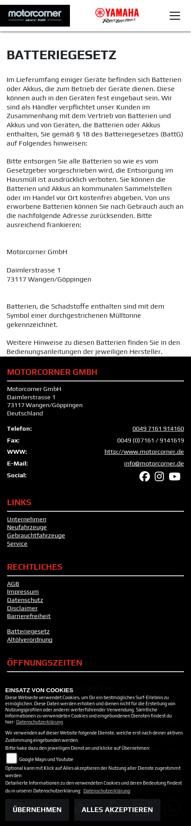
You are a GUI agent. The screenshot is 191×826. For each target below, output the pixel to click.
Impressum (23, 591)
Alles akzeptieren (117, 810)
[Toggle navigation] (175, 15)
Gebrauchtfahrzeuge (36, 535)
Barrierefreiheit (29, 615)
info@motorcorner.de (154, 463)
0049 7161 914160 (158, 428)
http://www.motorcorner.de (144, 451)
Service (17, 543)
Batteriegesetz (28, 631)
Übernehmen (37, 810)
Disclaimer (22, 608)
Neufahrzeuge (27, 526)
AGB (13, 583)
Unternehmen (26, 519)
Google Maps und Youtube (46, 759)
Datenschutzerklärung (39, 721)
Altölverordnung (29, 639)
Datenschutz (25, 599)
